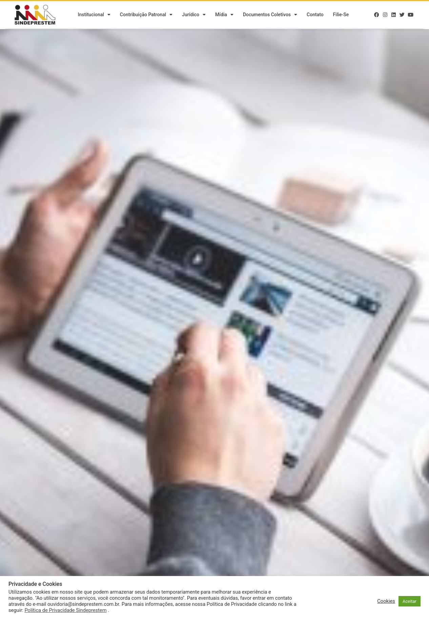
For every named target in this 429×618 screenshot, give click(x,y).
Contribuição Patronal (146, 15)
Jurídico (194, 15)
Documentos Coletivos (270, 15)
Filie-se (341, 15)
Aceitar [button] (409, 601)
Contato (315, 15)
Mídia (224, 15)
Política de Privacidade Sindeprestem (65, 610)
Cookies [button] (386, 601)
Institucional (94, 15)
